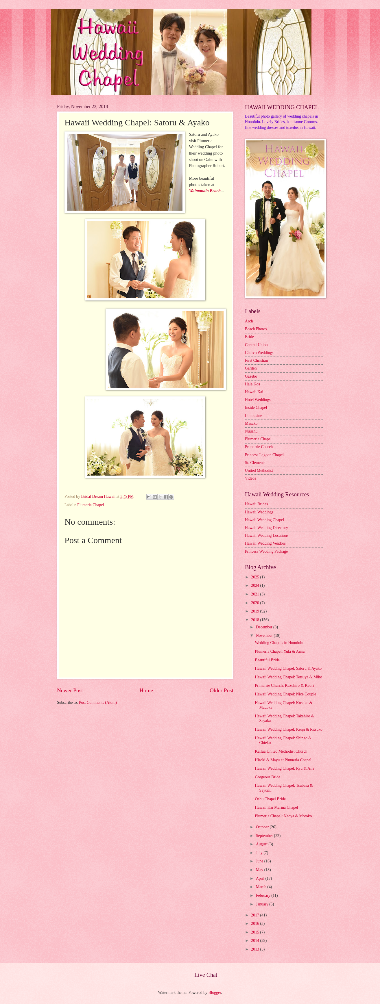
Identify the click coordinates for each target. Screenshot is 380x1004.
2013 (255, 949)
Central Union (256, 345)
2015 (255, 932)
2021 (255, 594)
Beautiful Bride (267, 660)
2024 (255, 585)
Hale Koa (252, 384)
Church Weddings (259, 352)
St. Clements (255, 463)
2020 (255, 603)
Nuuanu (251, 431)
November (265, 635)
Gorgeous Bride (267, 777)
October (263, 827)
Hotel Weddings (258, 400)
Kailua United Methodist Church (281, 751)
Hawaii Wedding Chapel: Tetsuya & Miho (288, 677)
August (262, 844)
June (260, 861)
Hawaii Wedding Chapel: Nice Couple (285, 694)
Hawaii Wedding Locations (266, 535)
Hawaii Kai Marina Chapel (276, 807)
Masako (251, 423)
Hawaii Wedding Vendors (265, 543)
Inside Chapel (256, 407)
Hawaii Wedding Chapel (264, 520)
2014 (255, 940)
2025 (255, 577)
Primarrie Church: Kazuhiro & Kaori (284, 685)
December (264, 627)
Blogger (214, 992)
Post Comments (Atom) (98, 702)
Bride (249, 337)
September (265, 836)
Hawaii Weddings (259, 512)
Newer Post (70, 690)
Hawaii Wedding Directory (266, 528)
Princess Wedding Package (266, 551)
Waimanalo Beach (205, 190)
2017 (255, 915)
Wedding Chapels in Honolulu (279, 643)
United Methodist (259, 470)
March (261, 887)
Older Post (221, 690)
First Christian (256, 360)
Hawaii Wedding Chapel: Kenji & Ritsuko (288, 729)
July (259, 853)
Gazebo (251, 376)
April (260, 878)
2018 (255, 620)
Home (146, 690)
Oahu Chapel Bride (270, 799)
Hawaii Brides (256, 504)
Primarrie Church (259, 447)
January (262, 904)
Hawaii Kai (254, 392)
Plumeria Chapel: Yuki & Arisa (280, 651)
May (260, 870)
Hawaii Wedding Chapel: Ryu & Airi (284, 768)
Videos (250, 478)
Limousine (253, 415)
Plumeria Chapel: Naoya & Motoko (283, 816)
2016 (255, 923)
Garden (251, 368)
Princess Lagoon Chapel (264, 455)
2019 (255, 611)
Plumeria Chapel (90, 505)
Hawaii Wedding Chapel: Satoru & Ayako (288, 668)
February (263, 895)
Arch (249, 321)
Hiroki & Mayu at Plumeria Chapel (283, 760)
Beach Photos (256, 329)
